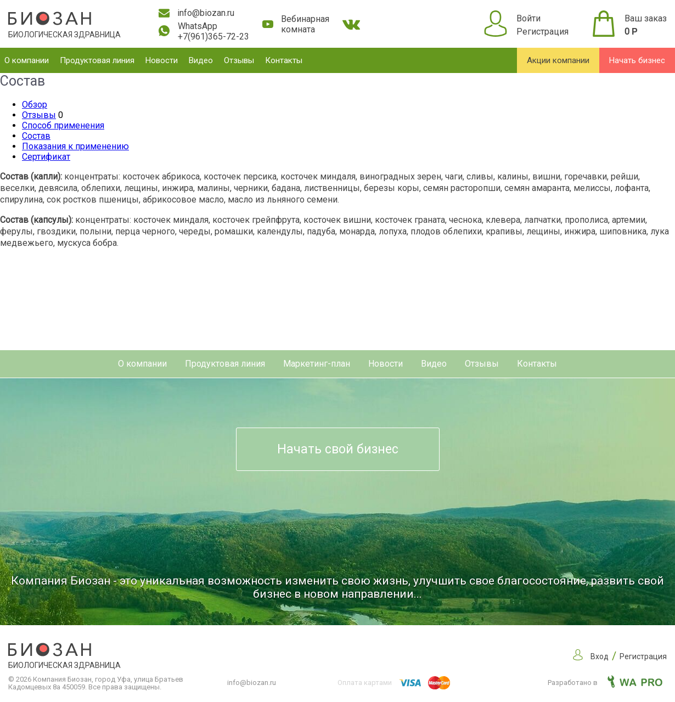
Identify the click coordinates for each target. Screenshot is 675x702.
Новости (161, 60)
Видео (201, 60)
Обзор (34, 104)
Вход (599, 656)
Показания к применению (75, 146)
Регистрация (542, 31)
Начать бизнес (637, 60)
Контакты (283, 60)
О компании (26, 60)
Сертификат (46, 156)
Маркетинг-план (316, 363)
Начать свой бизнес (337, 449)
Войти (528, 18)
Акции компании (558, 60)
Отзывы (239, 60)
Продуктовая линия (97, 60)
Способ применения (63, 125)
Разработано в (605, 682)
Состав (36, 136)
